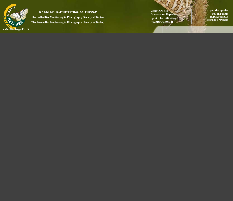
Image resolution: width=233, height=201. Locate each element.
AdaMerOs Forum (162, 21)
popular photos (219, 16)
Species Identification (163, 18)
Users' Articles (159, 10)
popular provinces (218, 19)
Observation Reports (163, 14)
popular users (220, 13)
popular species (219, 10)
